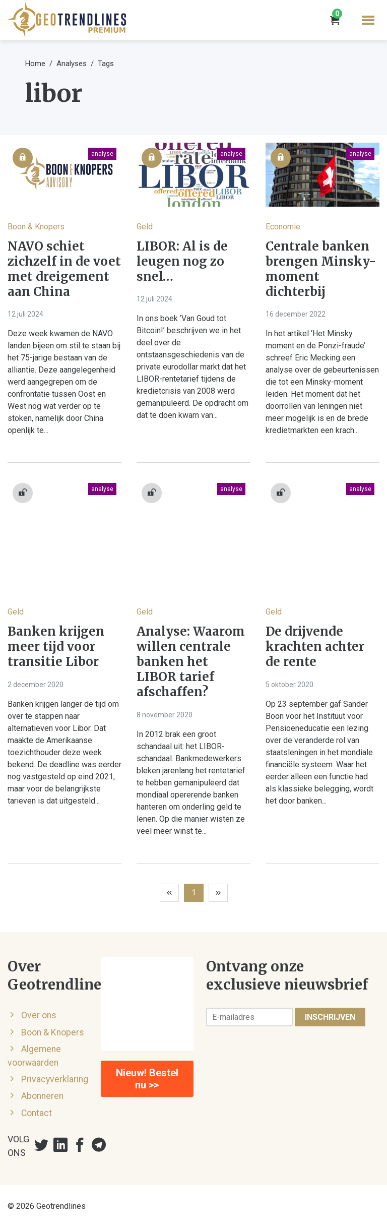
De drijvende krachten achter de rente (315, 646)
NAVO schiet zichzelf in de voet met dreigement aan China (64, 269)
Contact (36, 1113)
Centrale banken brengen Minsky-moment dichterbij (321, 269)
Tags (106, 63)
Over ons (38, 1015)
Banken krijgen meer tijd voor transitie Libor (56, 646)
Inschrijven (330, 1017)
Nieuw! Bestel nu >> (147, 1079)
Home (35, 63)
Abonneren (42, 1096)
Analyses (71, 63)
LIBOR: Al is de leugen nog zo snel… (182, 261)
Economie (283, 226)
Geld (145, 226)
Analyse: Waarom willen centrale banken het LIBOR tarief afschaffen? (191, 662)
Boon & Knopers (36, 226)
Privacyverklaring (54, 1079)
